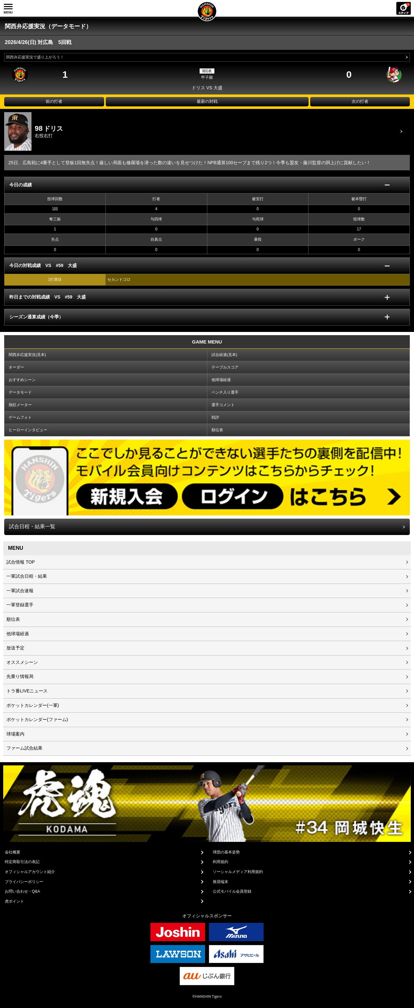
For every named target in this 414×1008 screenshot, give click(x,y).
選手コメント (223, 405)
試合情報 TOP (20, 562)
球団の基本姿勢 (226, 852)
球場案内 (15, 733)
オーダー (16, 367)
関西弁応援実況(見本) (27, 354)
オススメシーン (22, 662)
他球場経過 (221, 380)
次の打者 (360, 101)
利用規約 (220, 862)
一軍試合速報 (19, 590)
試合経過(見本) (224, 354)
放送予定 (15, 647)
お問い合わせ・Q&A (22, 891)
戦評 (215, 417)
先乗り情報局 (19, 676)
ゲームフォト (20, 417)
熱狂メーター (20, 405)
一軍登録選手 (19, 604)
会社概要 (12, 852)
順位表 (217, 430)
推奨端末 (220, 881)
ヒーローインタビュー (28, 430)
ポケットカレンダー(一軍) (32, 705)
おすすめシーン (22, 380)
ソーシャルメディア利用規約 (238, 872)
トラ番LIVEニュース (27, 690)
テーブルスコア (225, 367)
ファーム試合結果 (24, 748)
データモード (20, 392)
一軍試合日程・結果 (26, 576)
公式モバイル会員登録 (232, 891)
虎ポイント (14, 901)
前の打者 (54, 101)
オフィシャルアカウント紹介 (30, 872)
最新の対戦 (207, 101)
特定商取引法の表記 (22, 862)
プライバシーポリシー (24, 881)
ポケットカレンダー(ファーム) (37, 719)
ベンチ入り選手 (225, 392)
